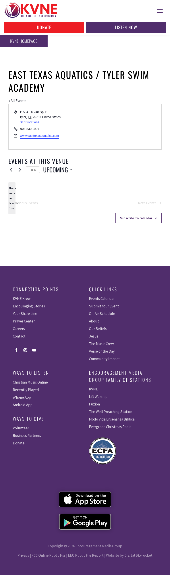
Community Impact (104, 358)
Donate (44, 27)
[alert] (11, 198)
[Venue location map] (123, 127)
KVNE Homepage (22, 41)
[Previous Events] (11, 169)
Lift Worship (98, 396)
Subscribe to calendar (136, 218)
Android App (23, 404)
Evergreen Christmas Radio (110, 426)
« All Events (17, 100)
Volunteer (21, 428)
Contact (19, 336)
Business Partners (27, 435)
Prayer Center (24, 321)
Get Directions (29, 122)
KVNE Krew (22, 298)
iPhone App (22, 397)
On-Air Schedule (102, 313)
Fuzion (94, 404)
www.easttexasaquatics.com (39, 135)
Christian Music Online (30, 382)
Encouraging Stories (29, 306)
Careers (19, 328)
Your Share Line (25, 313)
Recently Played (26, 389)
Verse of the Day (102, 351)
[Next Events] (19, 169)
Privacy (23, 555)
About (94, 321)
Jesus (93, 336)
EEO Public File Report (86, 555)
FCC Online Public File (49, 555)
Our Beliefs (98, 328)
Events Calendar (102, 298)
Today (32, 169)
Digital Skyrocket (138, 555)
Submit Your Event (104, 306)
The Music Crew (101, 343)
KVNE (93, 389)
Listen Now (126, 27)
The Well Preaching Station (110, 411)
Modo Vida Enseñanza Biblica (112, 419)
